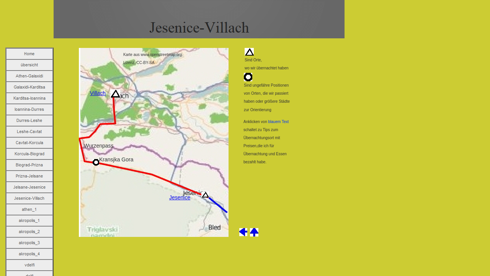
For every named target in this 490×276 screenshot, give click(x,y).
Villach (98, 93)
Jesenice (179, 197)
